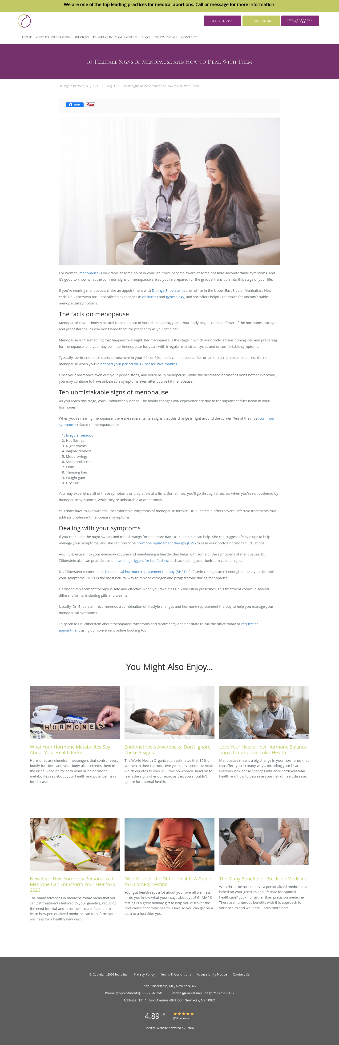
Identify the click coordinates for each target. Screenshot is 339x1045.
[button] (261, 21)
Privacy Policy (144, 974)
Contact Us (241, 974)
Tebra (190, 1028)
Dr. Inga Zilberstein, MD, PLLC (79, 86)
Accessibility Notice (212, 974)
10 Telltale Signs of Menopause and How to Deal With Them (158, 86)
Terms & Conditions (175, 974)
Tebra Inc (121, 974)
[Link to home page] (28, 21)
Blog (109, 86)
